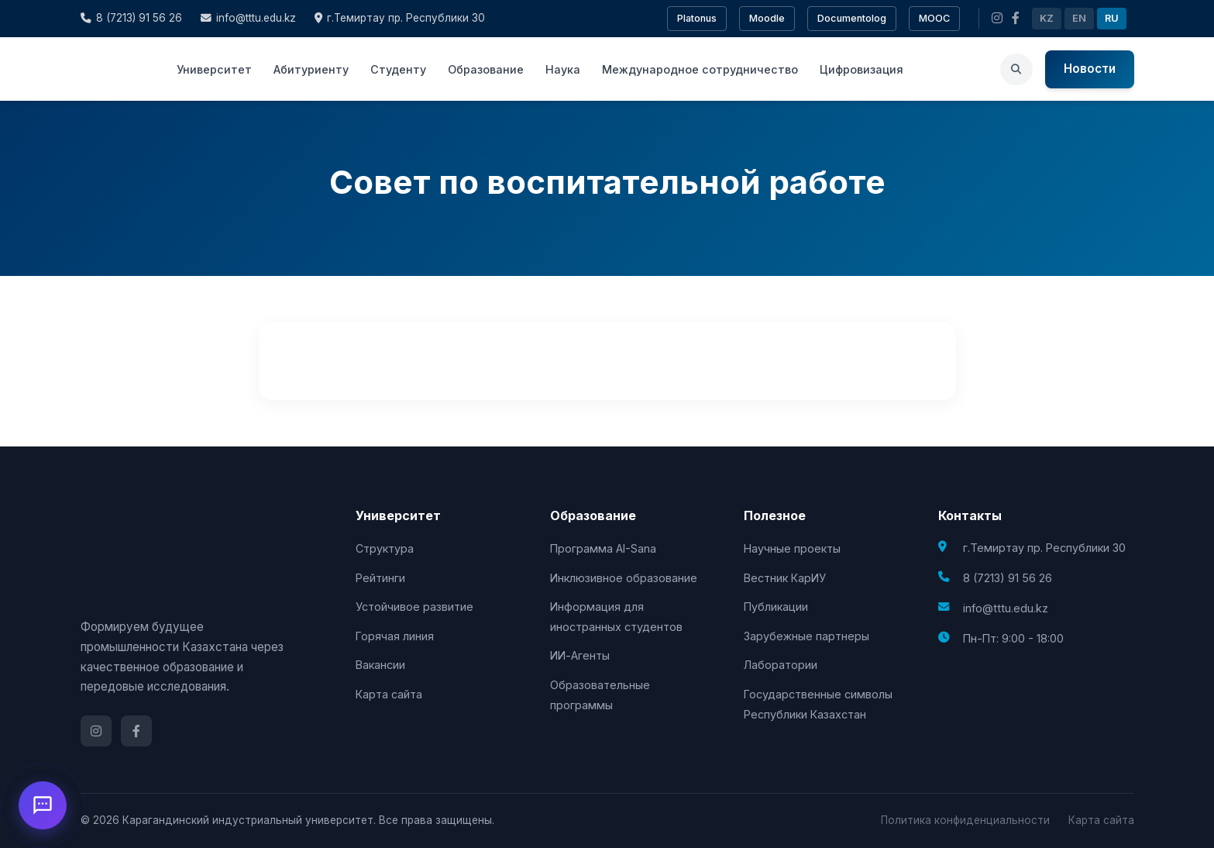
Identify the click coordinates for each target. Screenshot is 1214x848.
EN (1079, 18)
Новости (1090, 68)
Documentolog (851, 18)
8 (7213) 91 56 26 (131, 18)
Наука (562, 69)
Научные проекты (792, 548)
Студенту (398, 69)
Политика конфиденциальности (965, 820)
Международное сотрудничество (700, 69)
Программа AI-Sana (603, 548)
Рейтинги (380, 577)
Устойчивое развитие (414, 606)
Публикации (776, 606)
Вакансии (380, 664)
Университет (214, 69)
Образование (486, 69)
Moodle (767, 18)
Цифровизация (861, 69)
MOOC (934, 18)
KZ (1047, 18)
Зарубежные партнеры (806, 636)
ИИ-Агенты (580, 655)
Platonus (697, 18)
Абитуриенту (311, 69)
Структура (385, 548)
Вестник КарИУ (785, 577)
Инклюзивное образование (623, 577)
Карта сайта (389, 694)
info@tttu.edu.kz (248, 18)
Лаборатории (780, 664)
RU (1112, 18)
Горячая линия (395, 636)
